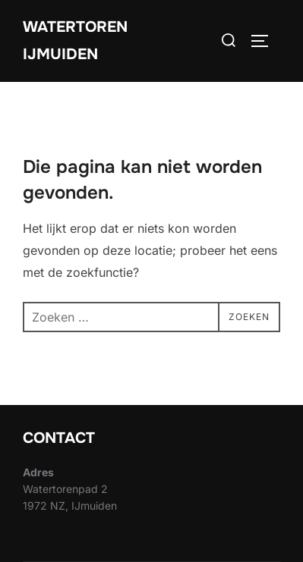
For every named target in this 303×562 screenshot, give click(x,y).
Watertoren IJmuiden (75, 40)
